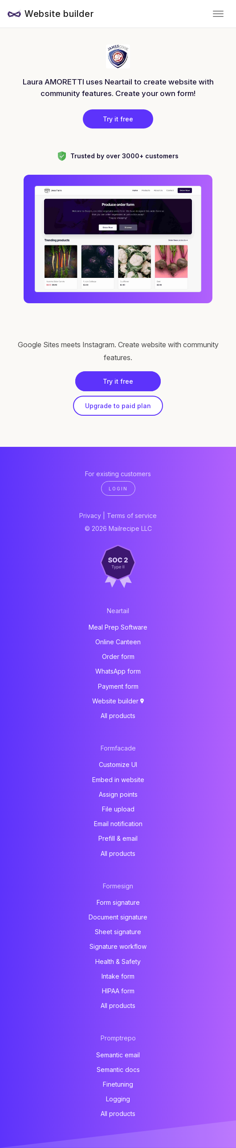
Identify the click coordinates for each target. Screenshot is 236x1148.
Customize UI (118, 764)
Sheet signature (118, 931)
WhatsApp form (118, 671)
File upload (118, 809)
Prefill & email (118, 838)
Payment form (118, 686)
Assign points (118, 794)
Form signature (118, 902)
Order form (118, 656)
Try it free (118, 119)
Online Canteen (118, 642)
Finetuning (118, 1084)
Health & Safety (118, 961)
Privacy (90, 515)
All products (118, 715)
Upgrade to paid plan (118, 405)
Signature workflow (118, 946)
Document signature (118, 917)
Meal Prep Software (118, 627)
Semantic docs (118, 1069)
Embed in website (118, 779)
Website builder (59, 13)
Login (118, 488)
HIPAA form (118, 991)
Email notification (118, 823)
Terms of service (132, 515)
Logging (118, 1099)
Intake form (118, 976)
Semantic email (118, 1055)
